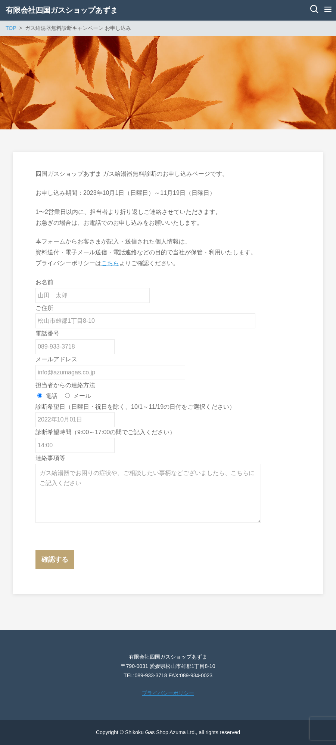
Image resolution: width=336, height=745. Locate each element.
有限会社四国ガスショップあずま (62, 10)
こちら (110, 263)
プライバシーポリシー (168, 693)
